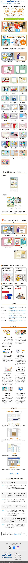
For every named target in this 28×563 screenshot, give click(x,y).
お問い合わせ (18, 555)
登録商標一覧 (16, 534)
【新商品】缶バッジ (12, 307)
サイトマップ (18, 559)
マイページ (17, 553)
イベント (10, 208)
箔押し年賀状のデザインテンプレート (16, 317)
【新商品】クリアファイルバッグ (15, 320)
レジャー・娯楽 (13, 189)
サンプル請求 (18, 557)
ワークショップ (13, 191)
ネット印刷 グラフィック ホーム (6, 3)
